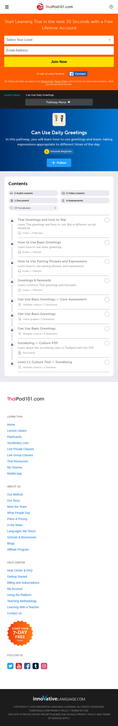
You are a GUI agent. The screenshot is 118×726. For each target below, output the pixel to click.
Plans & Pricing (17, 519)
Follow (61, 162)
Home (11, 424)
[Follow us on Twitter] (10, 666)
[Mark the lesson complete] (107, 220)
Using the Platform (19, 595)
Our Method (15, 494)
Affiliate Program (18, 549)
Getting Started (17, 576)
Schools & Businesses (21, 537)
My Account (14, 588)
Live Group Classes (20, 455)
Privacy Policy (60, 81)
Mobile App (14, 473)
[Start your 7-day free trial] (20, 633)
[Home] (55, 10)
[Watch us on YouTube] (19, 666)
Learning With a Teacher (23, 607)
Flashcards (14, 436)
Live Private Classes (20, 449)
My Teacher (14, 467)
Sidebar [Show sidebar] (59, 102)
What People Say (18, 512)
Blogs (11, 543)
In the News (15, 525)
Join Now (59, 62)
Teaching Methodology (22, 601)
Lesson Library (12, 95)
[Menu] (6, 7)
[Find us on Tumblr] (35, 666)
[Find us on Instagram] (44, 666)
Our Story (13, 500)
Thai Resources (17, 461)
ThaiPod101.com (39, 710)
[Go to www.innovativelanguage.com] (59, 698)
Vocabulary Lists (18, 443)
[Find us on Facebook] (27, 666)
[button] (111, 7)
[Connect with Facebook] (78, 74)
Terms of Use (47, 81)
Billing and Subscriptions (23, 582)
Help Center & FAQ (19, 570)
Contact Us (14, 613)
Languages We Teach (21, 531)
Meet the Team (17, 506)
